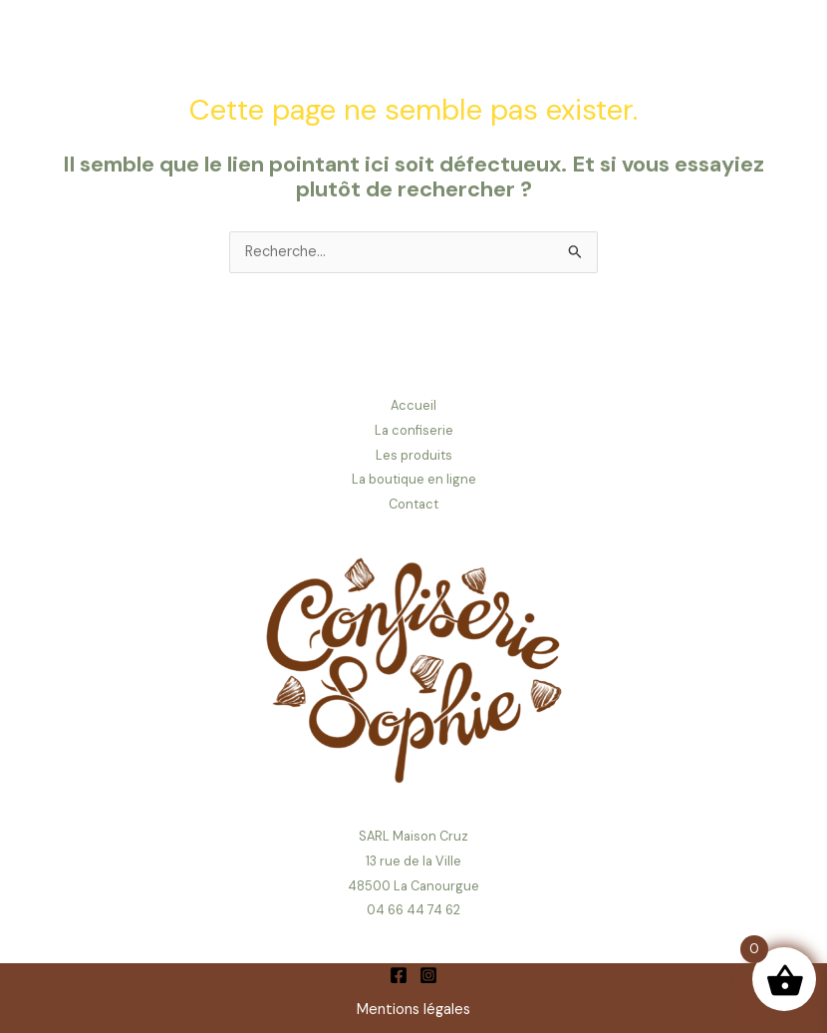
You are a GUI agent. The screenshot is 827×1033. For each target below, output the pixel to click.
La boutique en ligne (414, 479)
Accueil (413, 405)
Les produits (414, 455)
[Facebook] (399, 975)
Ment (375, 1009)
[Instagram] (428, 975)
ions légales (431, 1009)
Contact (413, 504)
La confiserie (414, 430)
